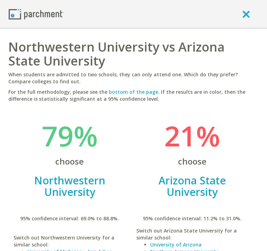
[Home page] (36, 13)
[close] (246, 14)
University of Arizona (176, 244)
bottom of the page (133, 92)
